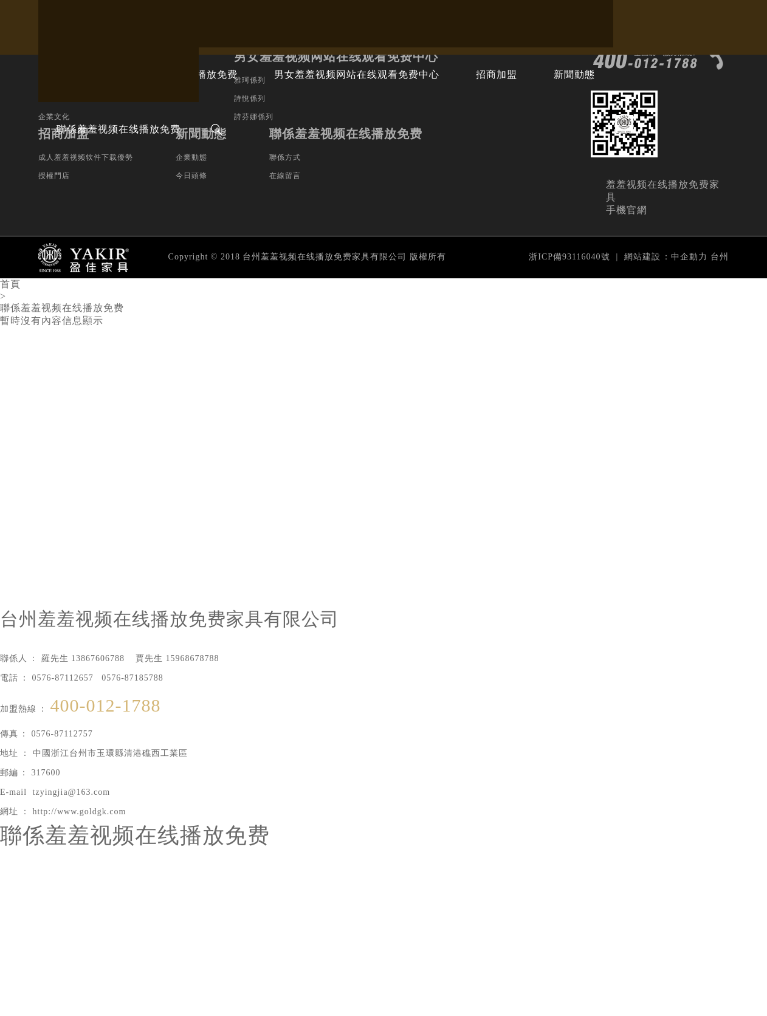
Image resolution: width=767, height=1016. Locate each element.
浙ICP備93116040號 (569, 256)
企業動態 (191, 157)
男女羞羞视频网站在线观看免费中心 (356, 74)
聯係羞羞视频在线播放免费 (119, 129)
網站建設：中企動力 (665, 256)
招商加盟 (496, 74)
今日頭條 (191, 175)
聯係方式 (285, 157)
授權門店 (54, 175)
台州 (719, 256)
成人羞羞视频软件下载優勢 (85, 157)
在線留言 (285, 175)
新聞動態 (574, 74)
